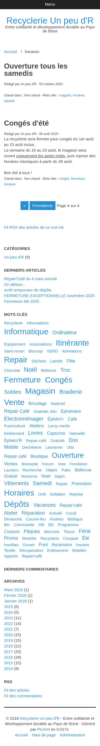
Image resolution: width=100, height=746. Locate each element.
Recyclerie (13, 323)
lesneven (54, 447)
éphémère (71, 411)
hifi (41, 524)
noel (45, 476)
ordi (42, 494)
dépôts (16, 504)
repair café (15, 456)
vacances (44, 505)
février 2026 (15, 595)
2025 (8, 606)
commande (24, 524)
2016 (8, 657)
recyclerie (49, 538)
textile (9, 550)
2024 (8, 612)
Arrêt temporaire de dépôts (27, 290)
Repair (61, 483)
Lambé (56, 361)
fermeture (78, 179)
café (72, 419)
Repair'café (71, 505)
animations (72, 351)
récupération (31, 550)
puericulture (14, 425)
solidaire (57, 494)
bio (7, 524)
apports (11, 556)
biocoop (36, 351)
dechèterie (31, 447)
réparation (33, 513)
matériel (58, 403)
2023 (8, 618)
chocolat (12, 370)
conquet (70, 538)
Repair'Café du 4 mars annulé (30, 278)
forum (48, 464)
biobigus (75, 519)
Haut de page (44, 735)
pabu (66, 470)
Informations (38, 323)
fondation (78, 464)
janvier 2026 (15, 601)
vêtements (16, 483)
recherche (32, 470)
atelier (11, 513)
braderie (70, 391)
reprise (76, 494)
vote (62, 464)
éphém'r (55, 419)
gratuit (10, 476)
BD (51, 524)
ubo (70, 447)
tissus (69, 531)
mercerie (51, 531)
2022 (8, 623)
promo (11, 538)
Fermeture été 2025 (21, 301)
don (73, 440)
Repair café (36, 440)
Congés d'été (26, 123)
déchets (38, 361)
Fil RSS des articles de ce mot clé (34, 227)
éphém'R (13, 440)
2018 (8, 646)
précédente (42, 205)
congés (64, 179)
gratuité (57, 440)
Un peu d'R (14, 257)
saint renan (14, 351)
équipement (14, 344)
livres (35, 433)
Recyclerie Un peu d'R (50, 20)
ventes (10, 463)
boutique (39, 456)
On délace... (15, 284)
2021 (8, 629)
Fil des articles (17, 690)
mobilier (79, 550)
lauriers (11, 470)
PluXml (43, 729)
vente (14, 402)
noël (30, 369)
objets (51, 470)
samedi (9, 101)
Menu (50, 4)
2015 (8, 663)
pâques (32, 531)
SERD (52, 351)
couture (12, 531)
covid (71, 513)
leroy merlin (59, 425)
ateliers (36, 425)
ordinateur (65, 332)
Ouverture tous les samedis (35, 69)
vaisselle (77, 433)
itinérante (72, 342)
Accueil (10, 51)
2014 (8, 668)
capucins (56, 433)
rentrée (29, 538)
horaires (78, 95)
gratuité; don (45, 411)
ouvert (29, 544)
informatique (26, 331)
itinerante (29, 464)
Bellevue (48, 370)
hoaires (57, 519)
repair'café (32, 556)
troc (65, 370)
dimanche (13, 519)
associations (40, 344)
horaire (82, 544)
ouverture (68, 455)
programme (68, 524)
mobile (11, 447)
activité (55, 513)
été (85, 538)
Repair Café (17, 411)
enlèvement (57, 550)
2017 (8, 651)
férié (85, 531)
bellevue (83, 469)
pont (43, 544)
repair (15, 359)
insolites (11, 544)
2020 (8, 634)
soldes (12, 392)
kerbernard (14, 433)
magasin (65, 95)
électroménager (23, 418)
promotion (81, 483)
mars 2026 (13, 589)
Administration (72, 735)
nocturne (29, 476)
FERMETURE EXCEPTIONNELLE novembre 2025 (49, 295)
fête (70, 360)
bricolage (38, 403)
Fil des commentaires (23, 695)
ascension (62, 544)
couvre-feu (36, 519)
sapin (59, 476)
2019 (8, 640)
